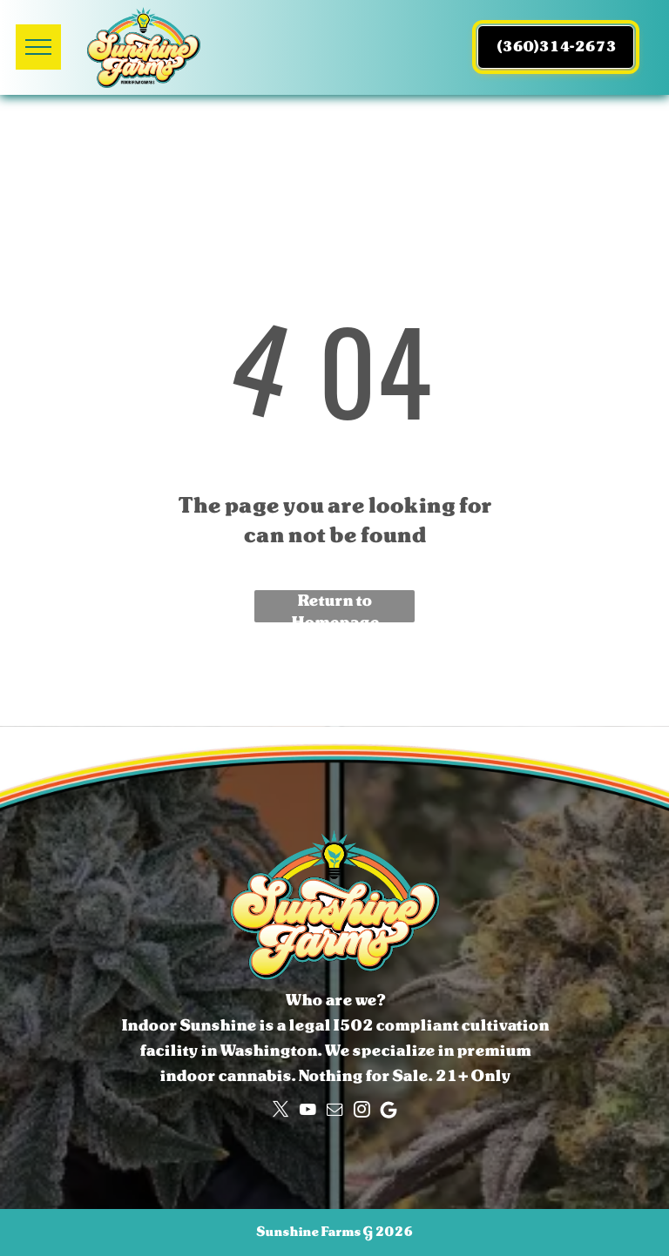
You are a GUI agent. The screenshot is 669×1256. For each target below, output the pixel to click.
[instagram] (361, 1110)
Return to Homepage (335, 606)
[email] (334, 1110)
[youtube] (307, 1110)
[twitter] (280, 1110)
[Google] (388, 1110)
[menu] (38, 47)
